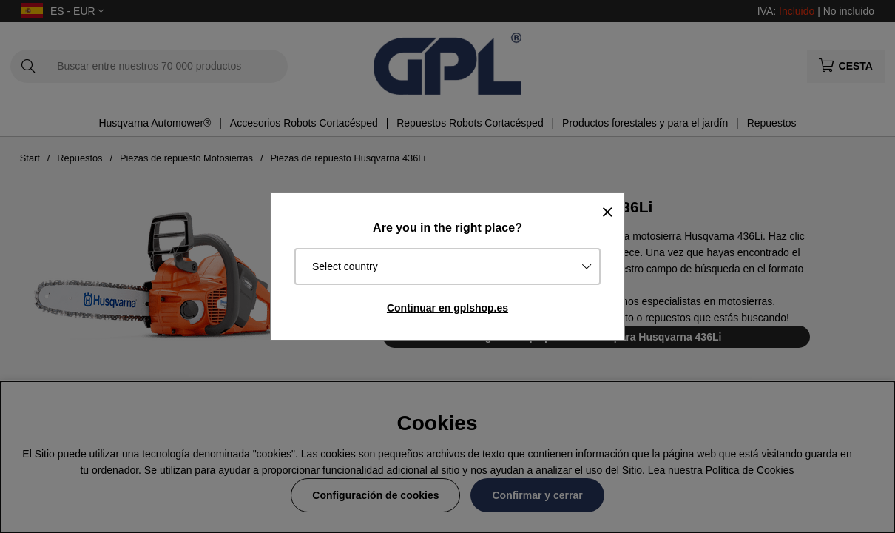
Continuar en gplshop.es (447, 308)
